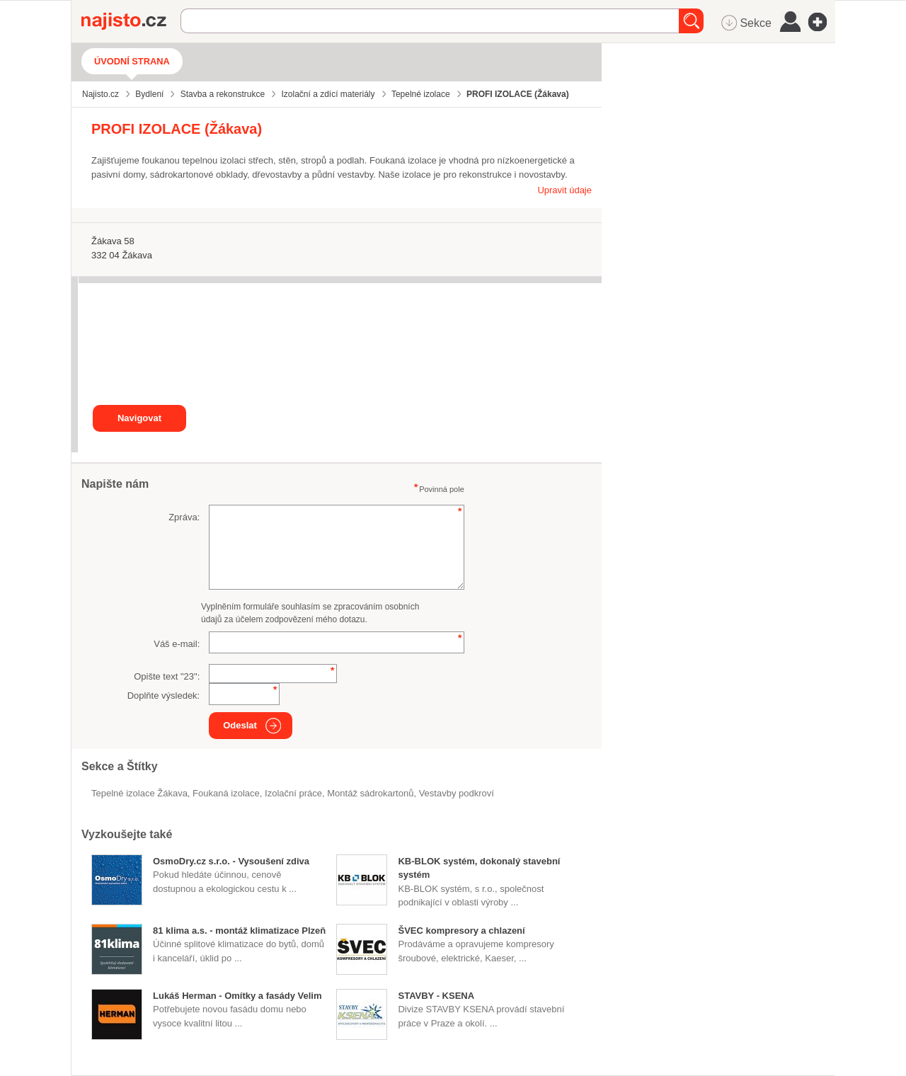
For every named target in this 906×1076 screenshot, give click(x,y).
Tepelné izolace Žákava (139, 793)
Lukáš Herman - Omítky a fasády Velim (237, 995)
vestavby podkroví (456, 793)
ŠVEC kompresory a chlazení (461, 930)
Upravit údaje (564, 190)
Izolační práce (293, 793)
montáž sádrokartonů (370, 793)
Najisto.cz (130, 21)
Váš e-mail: (177, 644)
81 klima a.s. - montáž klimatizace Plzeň (239, 930)
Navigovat (139, 418)
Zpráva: (184, 517)
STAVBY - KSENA (436, 995)
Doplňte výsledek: (163, 695)
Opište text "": (167, 676)
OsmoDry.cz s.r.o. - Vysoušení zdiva (231, 861)
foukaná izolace (226, 793)
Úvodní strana (132, 61)
